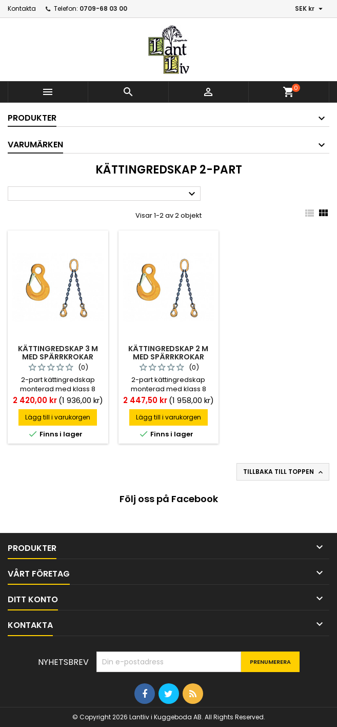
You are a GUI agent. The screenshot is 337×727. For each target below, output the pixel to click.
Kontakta (22, 8)
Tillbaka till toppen (284, 471)
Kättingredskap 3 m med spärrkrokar (58, 352)
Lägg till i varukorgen (57, 417)
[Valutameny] (310, 8)
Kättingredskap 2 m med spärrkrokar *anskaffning (168, 356)
